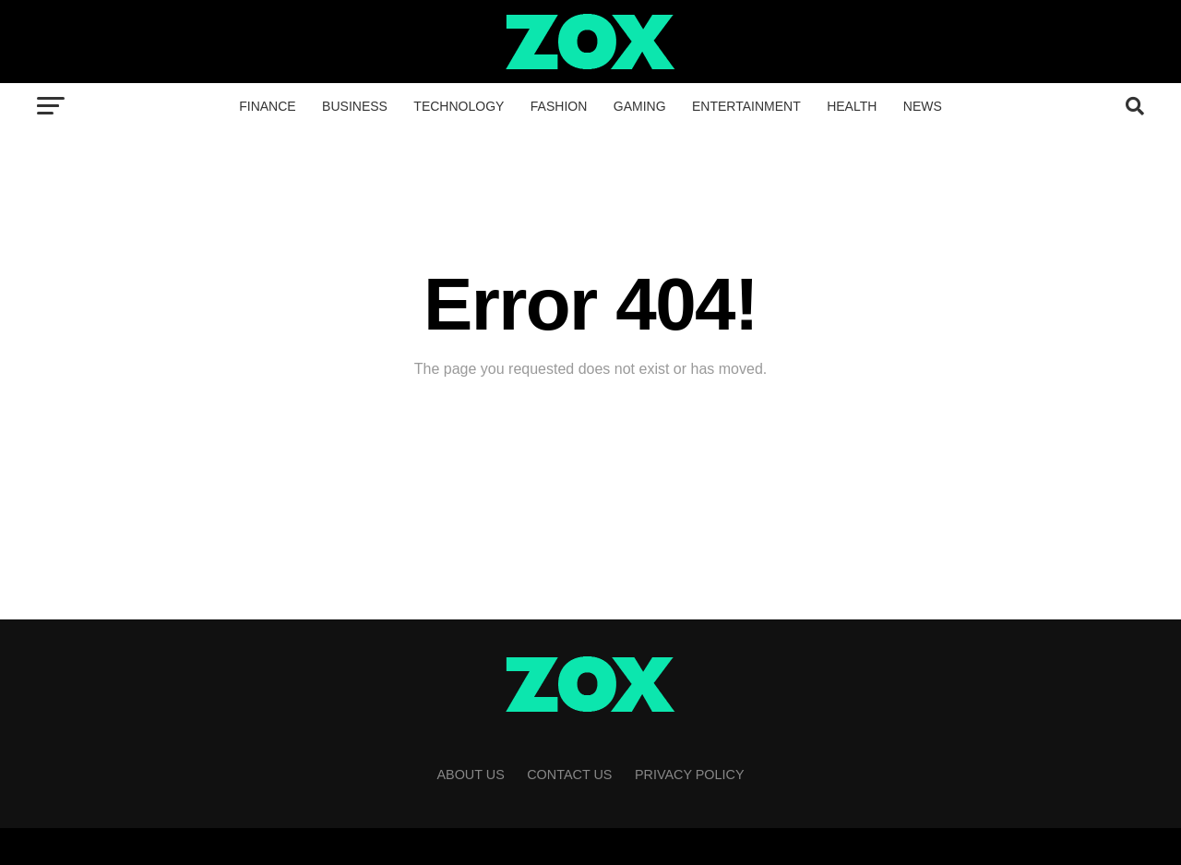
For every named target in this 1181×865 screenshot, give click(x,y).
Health (852, 106)
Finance (267, 106)
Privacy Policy (690, 774)
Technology (458, 106)
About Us (470, 774)
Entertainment (746, 106)
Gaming (640, 106)
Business (355, 106)
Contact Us (569, 774)
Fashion (559, 106)
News (922, 106)
